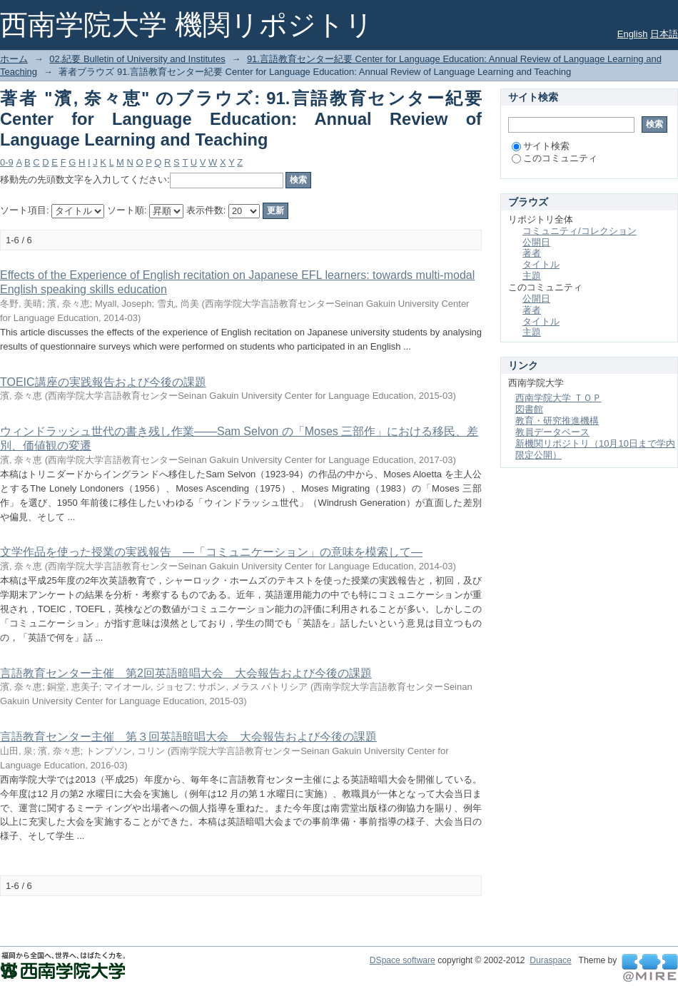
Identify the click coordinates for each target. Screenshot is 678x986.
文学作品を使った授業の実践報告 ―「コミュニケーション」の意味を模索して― (211, 552)
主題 (531, 275)
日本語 (664, 34)
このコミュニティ (554, 158)
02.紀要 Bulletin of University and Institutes (137, 59)
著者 (531, 253)
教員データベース (552, 432)
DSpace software (402, 960)
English (632, 34)
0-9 (7, 162)
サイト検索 (541, 146)
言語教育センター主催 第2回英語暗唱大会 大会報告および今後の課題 (186, 673)
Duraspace (550, 960)
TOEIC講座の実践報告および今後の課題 (103, 382)
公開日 (536, 242)
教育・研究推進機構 (557, 420)
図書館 (529, 409)
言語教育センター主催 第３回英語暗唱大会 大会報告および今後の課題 (188, 737)
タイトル (541, 264)
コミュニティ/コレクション (579, 230)
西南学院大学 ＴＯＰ (558, 397)
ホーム (14, 59)
